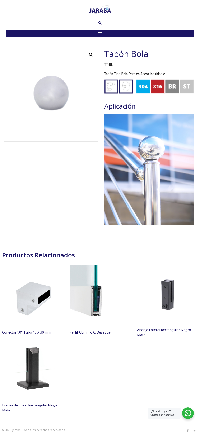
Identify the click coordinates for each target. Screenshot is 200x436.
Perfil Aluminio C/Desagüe (90, 332)
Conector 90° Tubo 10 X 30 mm (26, 332)
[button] (100, 33)
